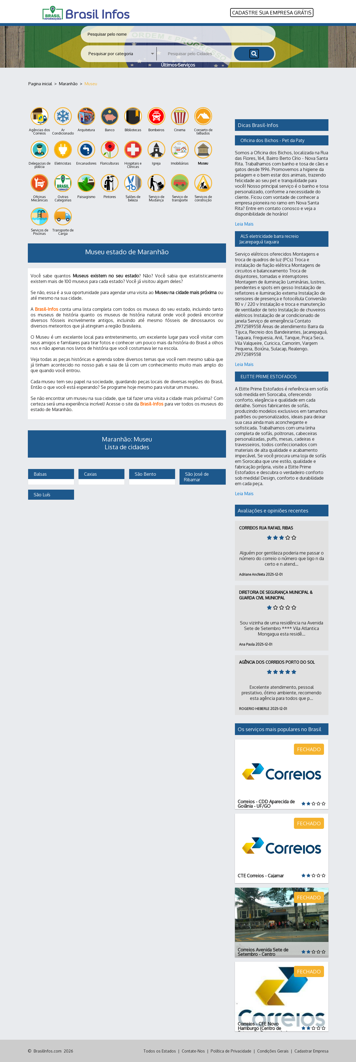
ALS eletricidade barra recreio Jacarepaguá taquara (269, 238)
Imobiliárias (180, 152)
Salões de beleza (133, 188)
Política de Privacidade (231, 1050)
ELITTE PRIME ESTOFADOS (268, 376)
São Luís (41, 494)
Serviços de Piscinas (39, 221)
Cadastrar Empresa (311, 1050)
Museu (203, 152)
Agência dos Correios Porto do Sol (277, 662)
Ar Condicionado (63, 121)
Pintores (110, 186)
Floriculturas (109, 152)
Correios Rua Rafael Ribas (266, 527)
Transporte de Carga (62, 221)
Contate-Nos (193, 1050)
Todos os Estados (159, 1050)
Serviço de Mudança (156, 188)
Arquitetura (86, 119)
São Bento (145, 474)
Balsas (40, 474)
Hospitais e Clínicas (133, 154)
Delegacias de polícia (39, 154)
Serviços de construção (203, 188)
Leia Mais (244, 223)
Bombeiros (156, 119)
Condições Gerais (273, 1050)
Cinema (180, 119)
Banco (110, 119)
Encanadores (86, 152)
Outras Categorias (63, 188)
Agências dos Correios (39, 121)
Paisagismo (86, 186)
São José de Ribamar (197, 476)
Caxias (90, 474)
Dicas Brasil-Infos (258, 125)
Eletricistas (63, 152)
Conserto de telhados (203, 121)
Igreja (156, 152)
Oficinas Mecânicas (39, 188)
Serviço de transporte (180, 188)
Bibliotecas (133, 119)
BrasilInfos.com (48, 1050)
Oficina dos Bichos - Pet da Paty (272, 140)
